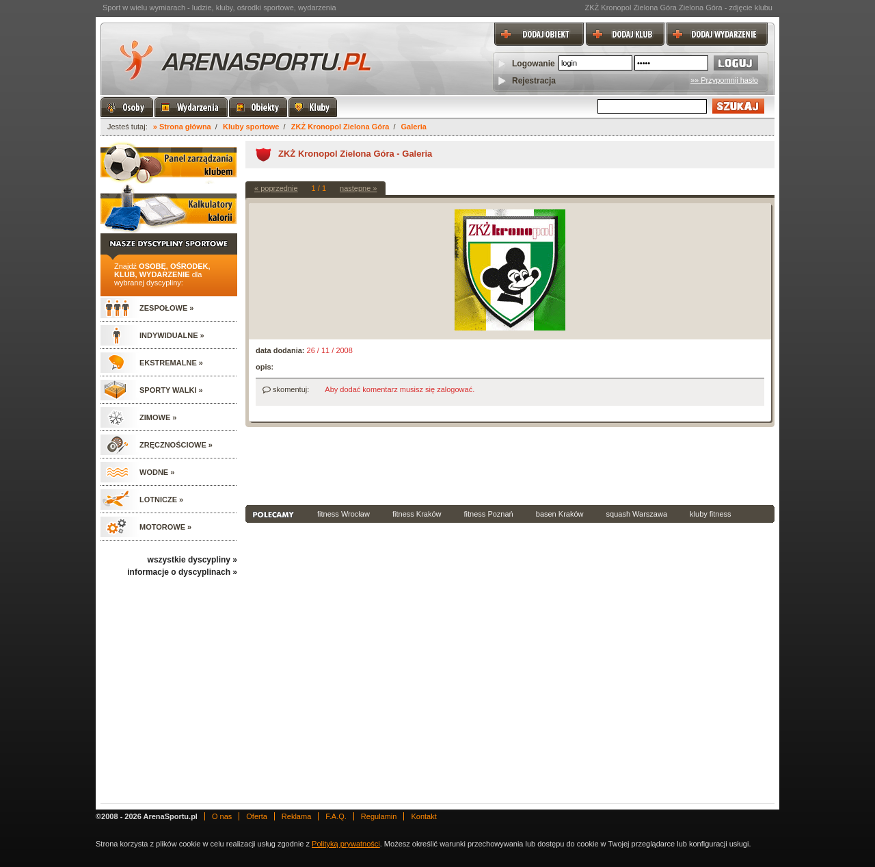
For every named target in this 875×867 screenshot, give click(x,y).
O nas (222, 816)
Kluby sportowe (251, 126)
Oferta (256, 816)
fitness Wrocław (343, 514)
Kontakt (423, 816)
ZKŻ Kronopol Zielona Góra (340, 126)
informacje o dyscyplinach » (182, 572)
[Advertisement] (510, 464)
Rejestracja (534, 81)
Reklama (296, 816)
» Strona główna (182, 126)
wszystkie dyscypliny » (192, 560)
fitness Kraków (417, 514)
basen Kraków (560, 514)
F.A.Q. (336, 816)
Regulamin (379, 816)
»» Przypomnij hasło (724, 80)
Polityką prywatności (346, 844)
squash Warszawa (636, 514)
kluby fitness (710, 514)
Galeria (414, 126)
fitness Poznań (488, 514)
